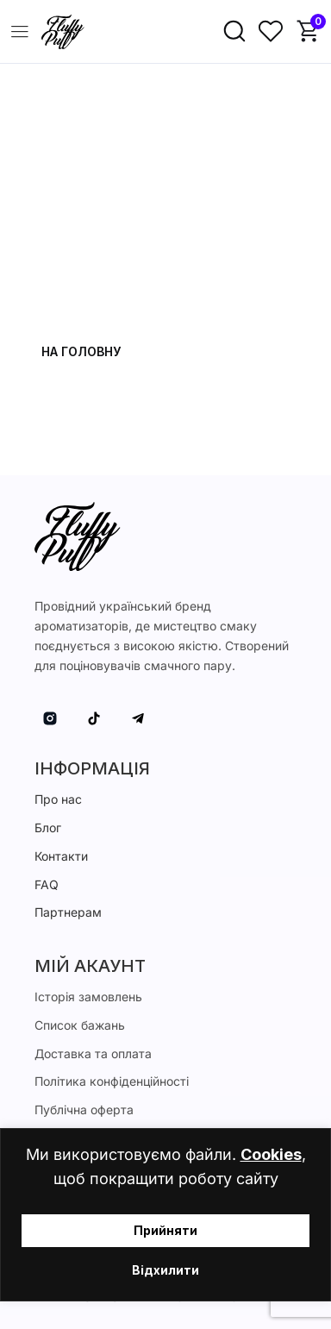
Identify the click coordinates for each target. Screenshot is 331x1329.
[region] (165, 1214)
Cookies (271, 1154)
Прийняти (165, 1230)
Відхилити (165, 1270)
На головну (81, 351)
